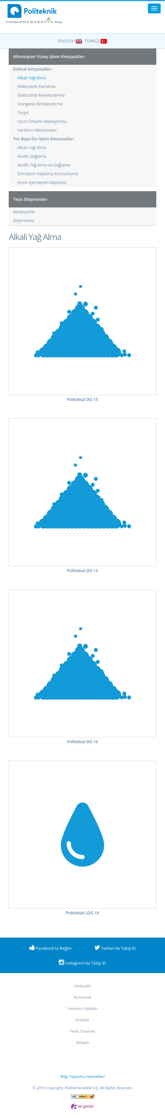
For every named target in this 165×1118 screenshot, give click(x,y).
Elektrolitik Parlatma (36, 86)
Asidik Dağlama (31, 156)
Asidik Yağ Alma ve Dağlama (43, 165)
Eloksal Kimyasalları (32, 69)
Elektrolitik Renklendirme (41, 95)
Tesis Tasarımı (82, 1031)
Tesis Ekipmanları (30, 199)
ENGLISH (70, 41)
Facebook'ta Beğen (50, 948)
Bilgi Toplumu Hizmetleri (82, 1076)
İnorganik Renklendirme (40, 104)
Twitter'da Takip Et (115, 948)
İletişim (82, 1042)
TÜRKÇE (96, 41)
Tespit (23, 112)
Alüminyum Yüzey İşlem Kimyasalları (49, 56)
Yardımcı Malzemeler (37, 130)
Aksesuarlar (24, 211)
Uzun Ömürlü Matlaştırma (42, 121)
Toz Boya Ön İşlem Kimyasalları (43, 138)
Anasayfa (82, 985)
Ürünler (83, 1019)
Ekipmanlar (24, 220)
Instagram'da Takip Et (82, 962)
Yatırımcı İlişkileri (82, 1008)
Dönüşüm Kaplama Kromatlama (47, 173)
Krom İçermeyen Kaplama (41, 182)
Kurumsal (82, 997)
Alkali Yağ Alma (31, 77)
